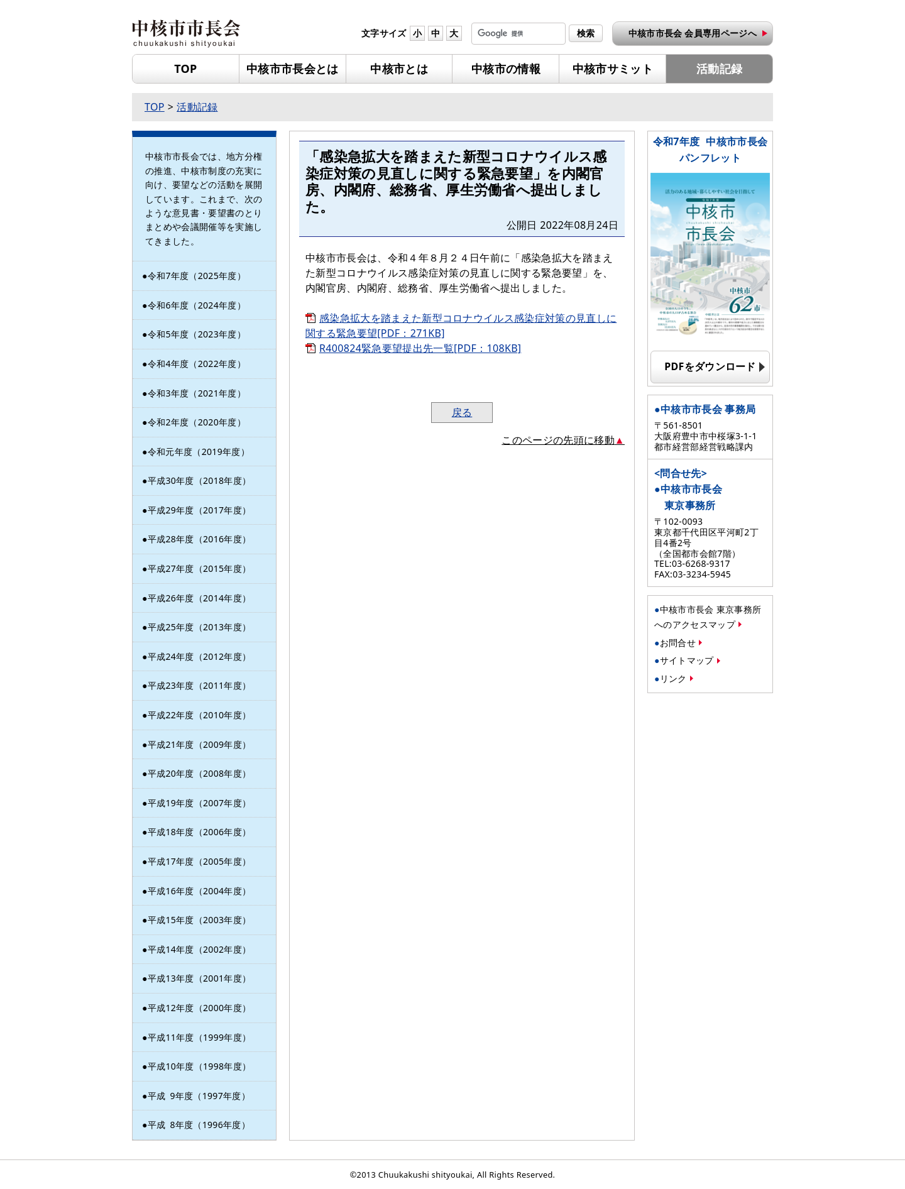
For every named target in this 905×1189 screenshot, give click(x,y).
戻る (462, 412)
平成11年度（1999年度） (199, 1037)
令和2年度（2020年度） (197, 422)
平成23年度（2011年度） (199, 685)
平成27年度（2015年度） (199, 568)
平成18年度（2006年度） (199, 832)
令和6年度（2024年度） (197, 305)
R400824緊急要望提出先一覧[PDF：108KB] (420, 348)
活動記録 (719, 68)
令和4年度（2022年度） (197, 364)
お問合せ (678, 643)
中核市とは (399, 68)
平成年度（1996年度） (199, 1125)
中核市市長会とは (292, 68)
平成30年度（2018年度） (199, 480)
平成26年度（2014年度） (199, 598)
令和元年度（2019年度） (199, 452)
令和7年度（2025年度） (197, 276)
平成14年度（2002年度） (199, 949)
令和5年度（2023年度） (197, 334)
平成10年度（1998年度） (199, 1066)
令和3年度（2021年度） (197, 393)
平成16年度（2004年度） (199, 891)
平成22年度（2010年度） (199, 715)
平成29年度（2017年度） (199, 510)
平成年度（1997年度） (199, 1096)
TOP (185, 68)
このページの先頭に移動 (558, 440)
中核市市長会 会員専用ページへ (692, 33)
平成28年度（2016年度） (199, 539)
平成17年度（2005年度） (199, 861)
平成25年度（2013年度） (199, 627)
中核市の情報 (505, 68)
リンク (673, 678)
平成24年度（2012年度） (199, 656)
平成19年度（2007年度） (199, 803)
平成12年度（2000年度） (199, 1008)
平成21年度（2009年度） (199, 744)
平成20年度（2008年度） (199, 773)
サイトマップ (687, 660)
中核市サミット (613, 68)
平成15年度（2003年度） (199, 920)
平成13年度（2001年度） (199, 978)
